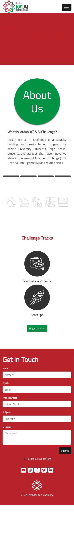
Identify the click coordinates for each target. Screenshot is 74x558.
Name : (6, 368)
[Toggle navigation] (66, 7)
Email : (6, 383)
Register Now (37, 328)
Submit (65, 450)
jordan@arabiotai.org (39, 458)
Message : (7, 427)
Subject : (7, 412)
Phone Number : (10, 398)
